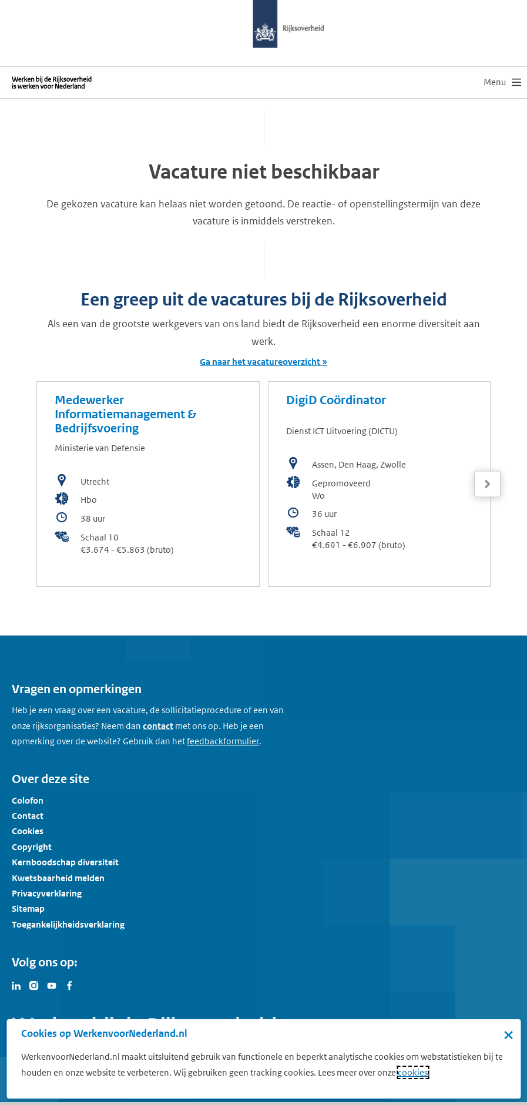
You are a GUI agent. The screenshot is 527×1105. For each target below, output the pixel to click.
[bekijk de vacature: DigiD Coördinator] (379, 484)
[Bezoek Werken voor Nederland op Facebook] (69, 984)
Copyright (32, 846)
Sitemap (28, 908)
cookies (413, 1072)
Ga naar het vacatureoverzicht (260, 361)
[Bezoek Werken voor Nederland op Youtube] (52, 984)
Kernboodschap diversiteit (65, 862)
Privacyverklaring (47, 893)
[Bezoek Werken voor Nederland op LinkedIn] (16, 984)
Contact (27, 815)
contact (158, 725)
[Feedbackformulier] (223, 741)
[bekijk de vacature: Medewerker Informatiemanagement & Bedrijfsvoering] (148, 484)
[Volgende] (487, 484)
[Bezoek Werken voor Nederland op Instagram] (34, 984)
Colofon (27, 800)
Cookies (27, 831)
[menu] (502, 82)
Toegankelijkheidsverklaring (68, 924)
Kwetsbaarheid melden (58, 878)
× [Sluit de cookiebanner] (508, 1034)
